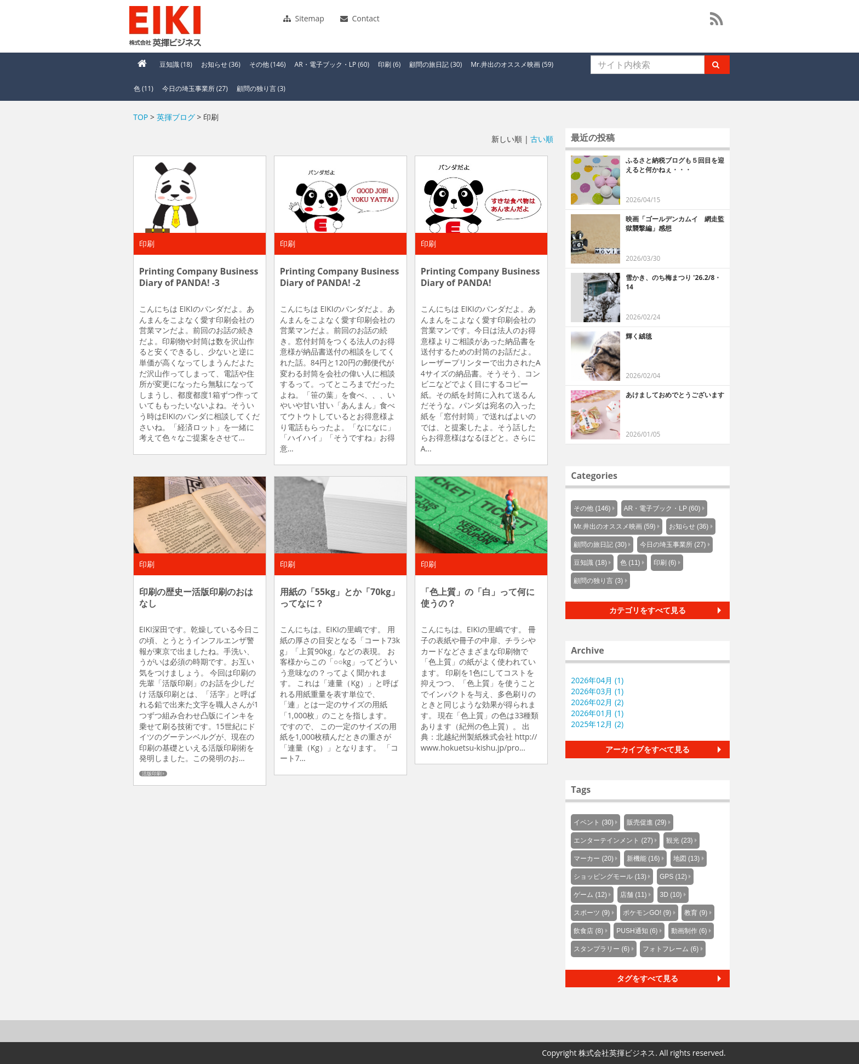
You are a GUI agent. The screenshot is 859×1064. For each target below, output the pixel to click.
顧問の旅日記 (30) (435, 64)
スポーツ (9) (592, 913)
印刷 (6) (389, 64)
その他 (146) (267, 64)
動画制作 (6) (689, 931)
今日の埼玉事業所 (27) (195, 88)
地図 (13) (686, 858)
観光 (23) (679, 840)
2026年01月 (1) (597, 713)
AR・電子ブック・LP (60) (332, 64)
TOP (140, 117)
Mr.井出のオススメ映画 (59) (512, 64)
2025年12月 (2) (597, 724)
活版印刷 (152, 773)
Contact (360, 18)
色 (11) (143, 88)
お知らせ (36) (220, 64)
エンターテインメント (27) (613, 840)
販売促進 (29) (647, 822)
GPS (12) (673, 876)
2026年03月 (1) (597, 691)
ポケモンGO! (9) (647, 913)
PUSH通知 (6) (636, 931)
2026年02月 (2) (597, 702)
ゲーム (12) (590, 895)
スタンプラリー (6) (601, 949)
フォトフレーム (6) (670, 949)
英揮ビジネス (204, 26)
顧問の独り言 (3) (261, 88)
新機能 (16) (643, 858)
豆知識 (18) (175, 64)
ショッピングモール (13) (610, 876)
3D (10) (671, 895)
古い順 (541, 139)
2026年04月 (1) (597, 680)
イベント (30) (594, 822)
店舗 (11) (633, 895)
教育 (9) (695, 913)
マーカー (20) (594, 858)
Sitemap (303, 18)
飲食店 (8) (588, 931)
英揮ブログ (176, 117)
